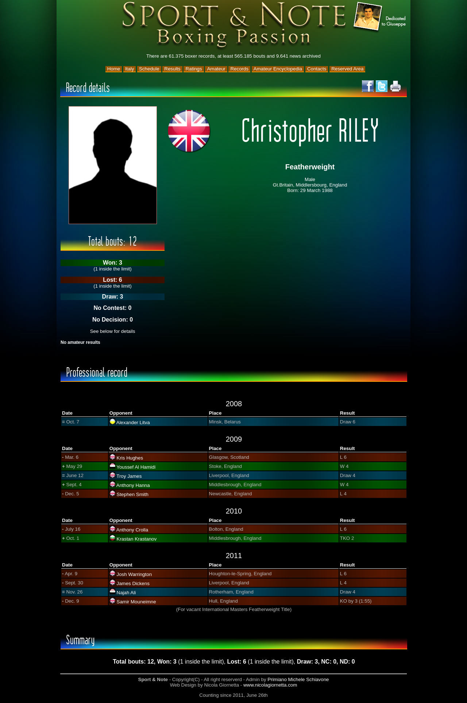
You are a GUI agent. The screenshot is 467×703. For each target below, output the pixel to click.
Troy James (129, 476)
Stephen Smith (132, 494)
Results (172, 69)
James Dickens (133, 583)
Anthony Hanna (133, 485)
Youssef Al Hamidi (135, 467)
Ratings (193, 69)
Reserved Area (347, 69)
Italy (129, 69)
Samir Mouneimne (136, 601)
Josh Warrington (134, 574)
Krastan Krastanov (137, 539)
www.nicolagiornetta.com (270, 685)
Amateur (216, 69)
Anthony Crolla (132, 530)
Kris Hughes (130, 458)
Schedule (149, 69)
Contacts (317, 69)
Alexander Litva (133, 422)
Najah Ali (126, 592)
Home (113, 69)
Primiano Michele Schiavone (298, 679)
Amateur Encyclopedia (278, 69)
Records (239, 69)
